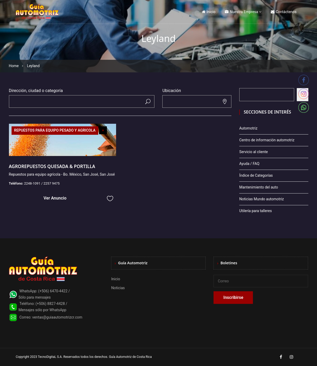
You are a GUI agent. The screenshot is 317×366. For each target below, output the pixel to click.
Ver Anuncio (55, 198)
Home (14, 66)
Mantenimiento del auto (258, 187)
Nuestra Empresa (241, 12)
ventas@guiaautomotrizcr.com (57, 317)
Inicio (209, 12)
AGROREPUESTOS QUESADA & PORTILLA (52, 166)
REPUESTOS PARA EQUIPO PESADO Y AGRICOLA (55, 130)
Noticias (118, 288)
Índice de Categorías (256, 175)
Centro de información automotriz (266, 140)
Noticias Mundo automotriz (261, 199)
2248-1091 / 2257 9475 (42, 183)
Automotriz (248, 128)
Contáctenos (284, 12)
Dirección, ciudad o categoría (36, 90)
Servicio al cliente (253, 152)
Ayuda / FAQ (249, 164)
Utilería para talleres (255, 211)
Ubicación (171, 90)
